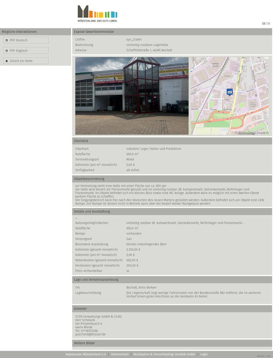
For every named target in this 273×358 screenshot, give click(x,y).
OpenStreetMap (246, 133)
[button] (26, 40)
